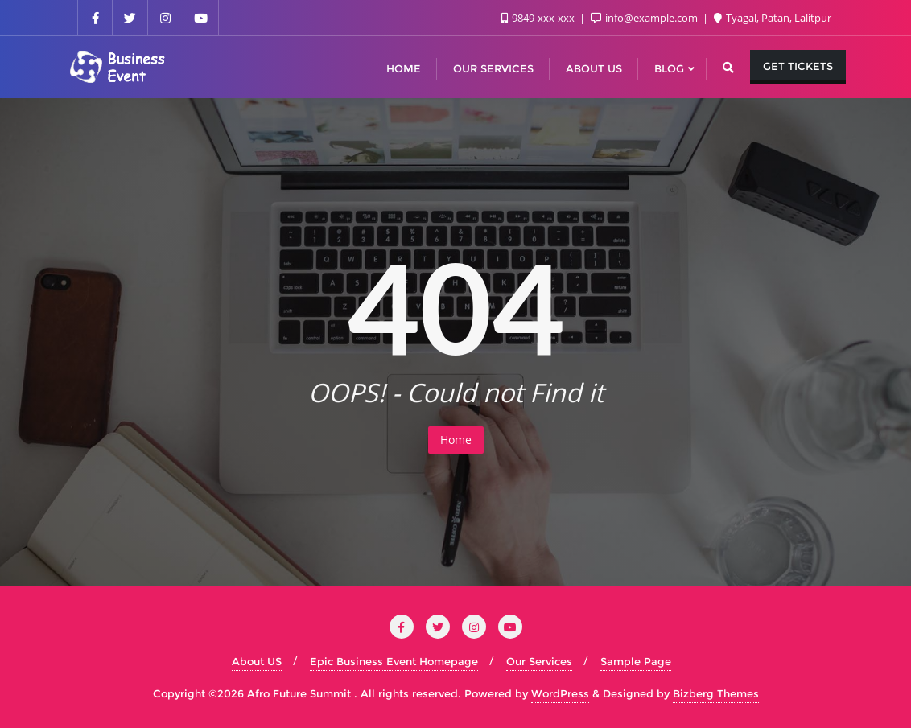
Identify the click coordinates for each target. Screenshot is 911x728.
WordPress (560, 693)
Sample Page (635, 661)
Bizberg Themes (716, 693)
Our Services (539, 661)
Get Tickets (798, 66)
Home (456, 439)
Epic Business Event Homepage (394, 661)
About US (257, 661)
